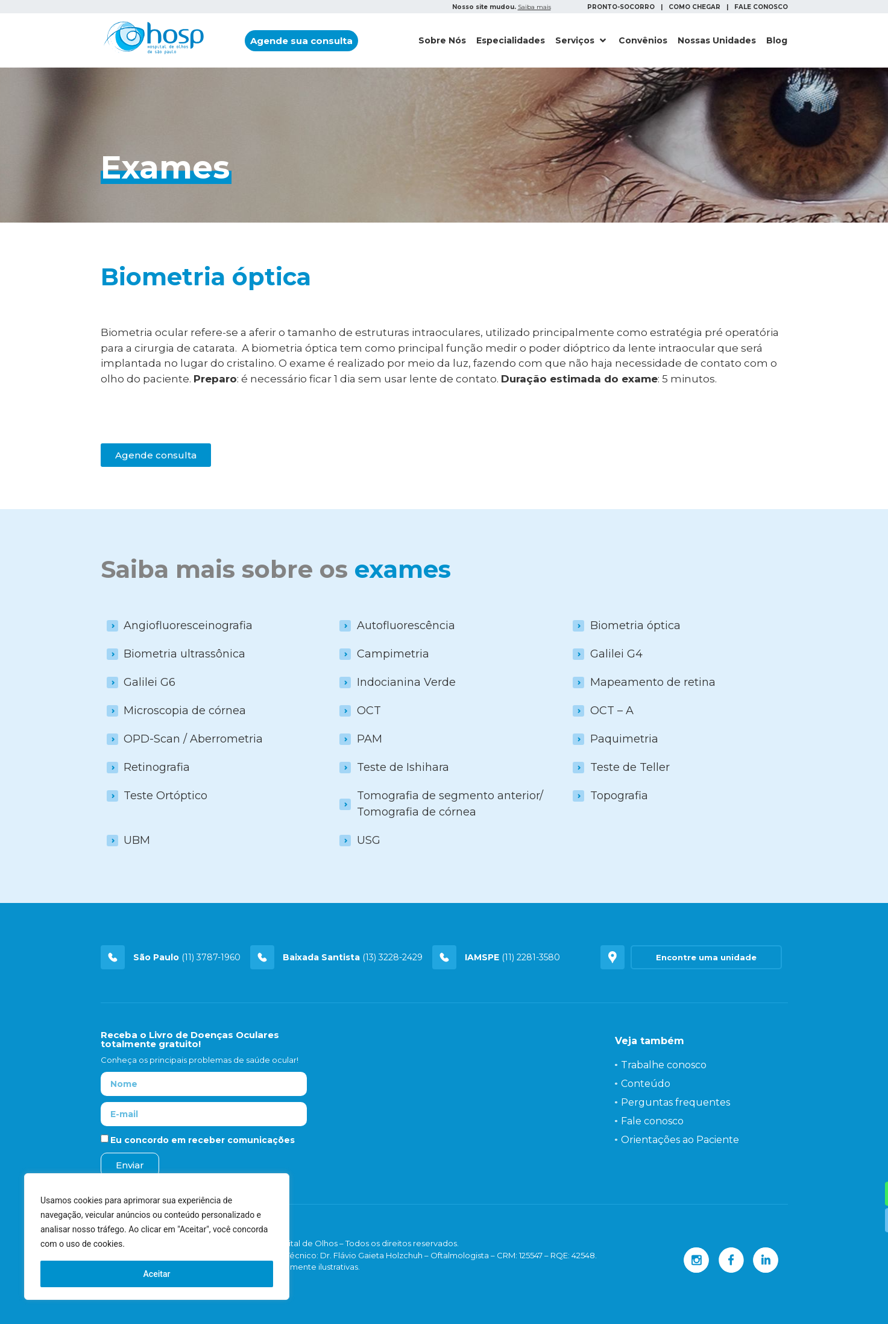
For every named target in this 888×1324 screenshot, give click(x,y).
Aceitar (157, 1274)
